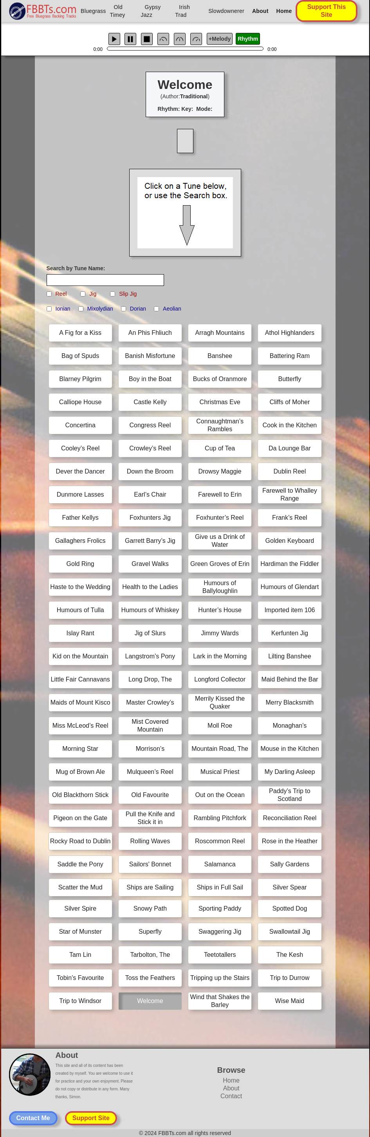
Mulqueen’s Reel (150, 771)
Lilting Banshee (289, 656)
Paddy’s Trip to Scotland (289, 795)
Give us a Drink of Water (220, 540)
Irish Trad (182, 11)
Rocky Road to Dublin (80, 841)
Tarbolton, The (150, 954)
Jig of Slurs (150, 633)
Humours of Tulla (80, 610)
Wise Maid (290, 1001)
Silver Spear (290, 887)
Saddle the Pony (80, 864)
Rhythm (248, 39)
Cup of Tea (220, 448)
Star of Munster (80, 931)
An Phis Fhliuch (150, 332)
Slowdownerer (226, 11)
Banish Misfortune (150, 355)
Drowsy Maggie (219, 471)
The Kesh (289, 954)
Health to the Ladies (150, 587)
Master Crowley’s (150, 702)
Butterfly (289, 379)
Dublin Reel (290, 471)
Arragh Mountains (219, 332)
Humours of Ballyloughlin (220, 587)
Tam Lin (80, 954)
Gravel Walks (150, 563)
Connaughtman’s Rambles (220, 425)
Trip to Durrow (289, 977)
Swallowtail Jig (289, 931)
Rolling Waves (150, 841)
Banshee (220, 355)
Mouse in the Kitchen (289, 748)
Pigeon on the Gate (80, 818)
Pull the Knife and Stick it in (150, 818)
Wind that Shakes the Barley (220, 1001)
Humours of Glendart (290, 587)
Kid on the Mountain (80, 656)
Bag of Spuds (80, 355)
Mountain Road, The (219, 748)
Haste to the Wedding (80, 587)
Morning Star (80, 748)
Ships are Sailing (149, 887)
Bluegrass (93, 11)
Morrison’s (150, 748)
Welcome (150, 1001)
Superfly (150, 931)
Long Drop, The (150, 679)
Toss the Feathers (150, 977)
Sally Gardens (290, 864)
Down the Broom (150, 471)
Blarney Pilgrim (80, 379)
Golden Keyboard (289, 540)
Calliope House (80, 402)
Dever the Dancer (80, 471)
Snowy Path (150, 908)
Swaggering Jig (220, 931)
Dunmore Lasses (80, 494)
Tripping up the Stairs (219, 977)
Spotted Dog (289, 908)
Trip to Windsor (80, 1001)
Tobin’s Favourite (80, 977)
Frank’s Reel (289, 517)
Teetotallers (220, 954)
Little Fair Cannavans (80, 679)
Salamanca (220, 864)
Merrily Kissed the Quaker (220, 702)
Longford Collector (219, 679)
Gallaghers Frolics (80, 540)
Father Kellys (80, 517)
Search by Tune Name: (76, 268)
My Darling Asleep (289, 771)
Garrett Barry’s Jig (150, 540)
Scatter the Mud (80, 887)
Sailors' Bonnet (150, 864)
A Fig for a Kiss (80, 332)
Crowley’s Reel (150, 448)
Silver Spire (80, 908)
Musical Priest (220, 771)
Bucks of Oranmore (220, 379)
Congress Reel (150, 425)
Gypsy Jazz (151, 11)
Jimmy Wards (219, 633)
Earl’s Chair (150, 494)
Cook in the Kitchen (290, 425)
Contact (231, 1096)
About (260, 11)
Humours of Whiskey (150, 610)
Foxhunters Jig (150, 517)
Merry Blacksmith (290, 702)
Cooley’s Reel (80, 448)
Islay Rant (80, 633)
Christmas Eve (220, 402)
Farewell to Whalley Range (289, 494)
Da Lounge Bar (290, 448)
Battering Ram (290, 355)
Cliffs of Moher (289, 402)
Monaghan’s (290, 725)
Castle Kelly (150, 402)
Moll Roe (220, 725)
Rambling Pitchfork (219, 818)
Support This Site (326, 11)
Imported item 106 (289, 610)
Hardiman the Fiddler (289, 563)
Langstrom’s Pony (150, 656)
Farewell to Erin (220, 494)
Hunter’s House (220, 610)
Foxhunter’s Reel (220, 517)
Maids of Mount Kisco (80, 702)
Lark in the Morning (220, 656)
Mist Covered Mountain (150, 725)
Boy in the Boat (150, 379)
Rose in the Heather (290, 841)
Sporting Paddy (220, 908)
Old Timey (117, 11)
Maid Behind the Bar (289, 679)
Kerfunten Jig (289, 633)
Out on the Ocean (219, 795)
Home (284, 11)
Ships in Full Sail (220, 887)
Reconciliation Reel (289, 818)
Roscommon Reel (220, 841)
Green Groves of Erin (219, 563)
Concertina (80, 425)
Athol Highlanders (289, 332)
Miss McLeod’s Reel (80, 725)
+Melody (220, 39)
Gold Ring (80, 563)
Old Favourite (150, 795)
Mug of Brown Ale (80, 771)
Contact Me (33, 1118)
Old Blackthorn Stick (80, 795)
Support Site (91, 1118)
